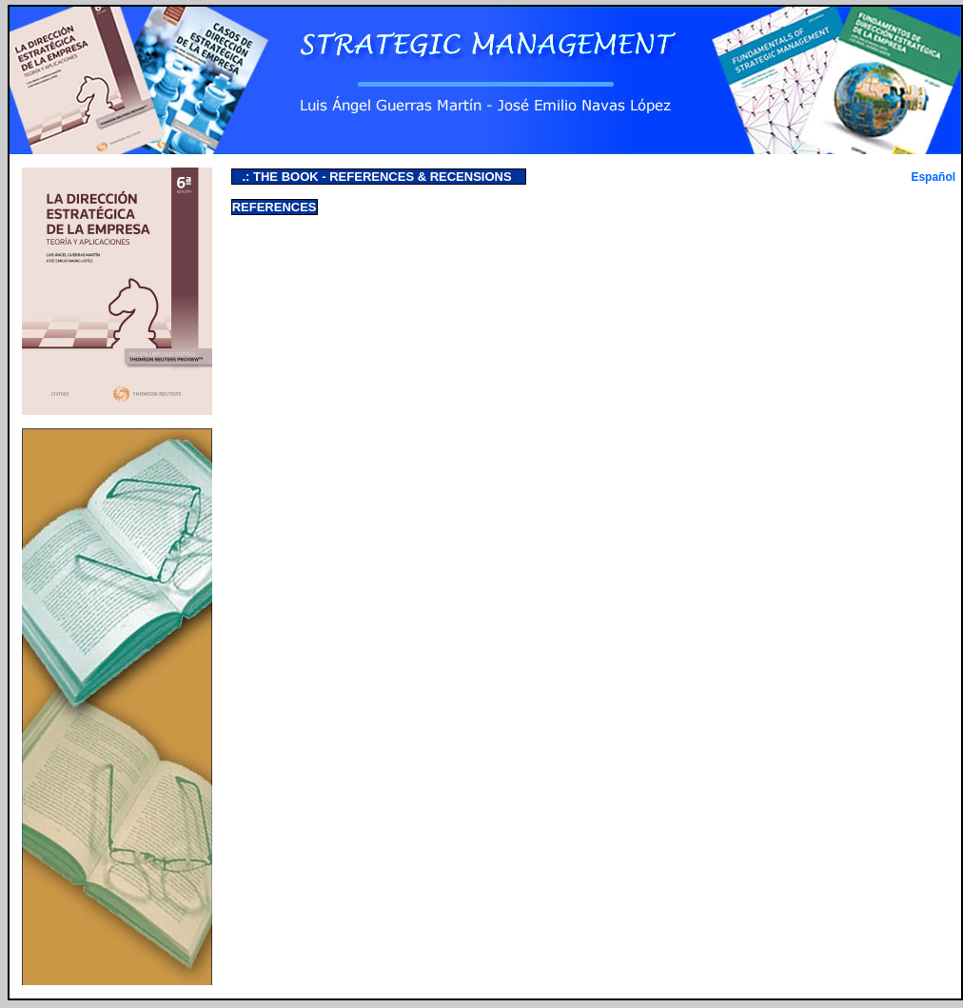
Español (933, 177)
